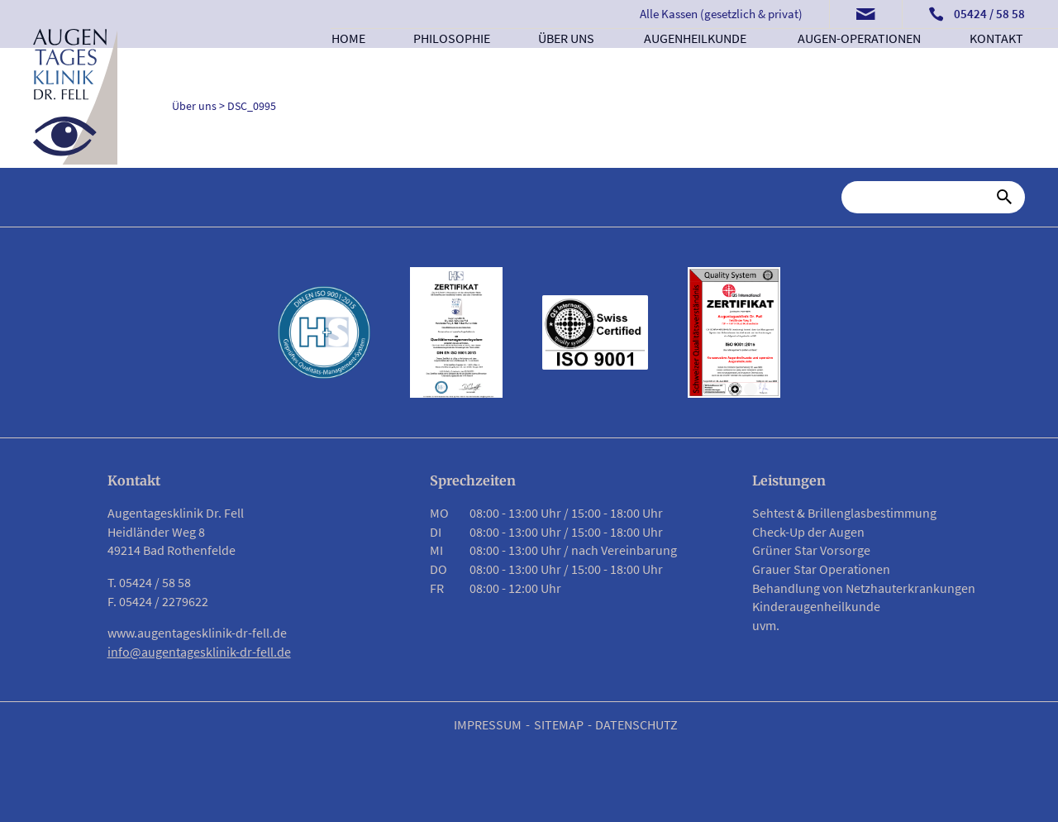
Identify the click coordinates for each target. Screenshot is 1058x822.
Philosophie (451, 63)
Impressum (488, 724)
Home (348, 63)
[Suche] (922, 197)
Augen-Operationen (859, 63)
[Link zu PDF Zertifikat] (456, 332)
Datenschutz (636, 724)
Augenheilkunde (695, 63)
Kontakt (997, 63)
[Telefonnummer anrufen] (977, 14)
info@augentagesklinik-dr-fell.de (199, 651)
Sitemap (559, 724)
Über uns (566, 63)
